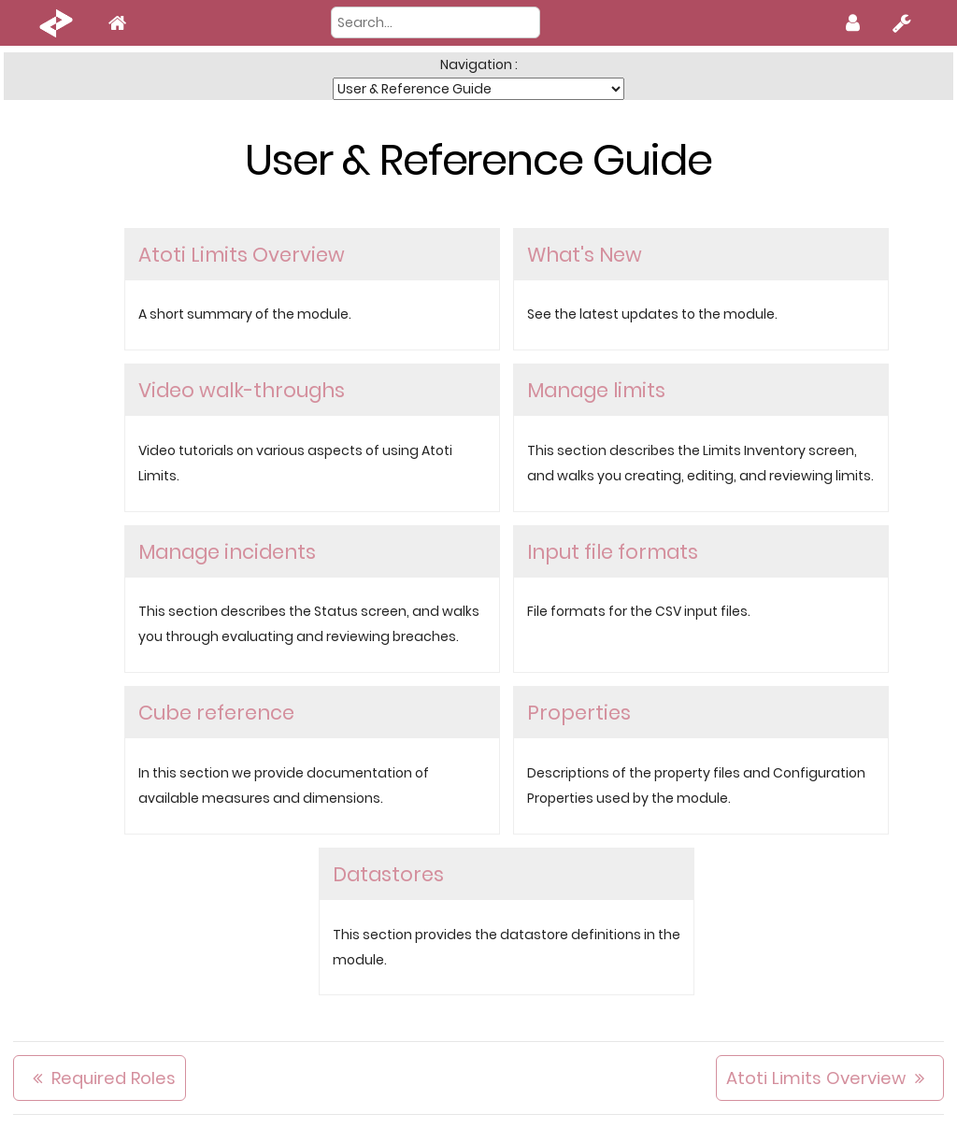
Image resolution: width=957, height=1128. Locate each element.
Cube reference (216, 712)
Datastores (388, 874)
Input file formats (612, 551)
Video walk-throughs (241, 390)
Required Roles (113, 1078)
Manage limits (596, 390)
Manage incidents (227, 551)
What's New (584, 254)
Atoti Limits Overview (241, 254)
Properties (579, 712)
